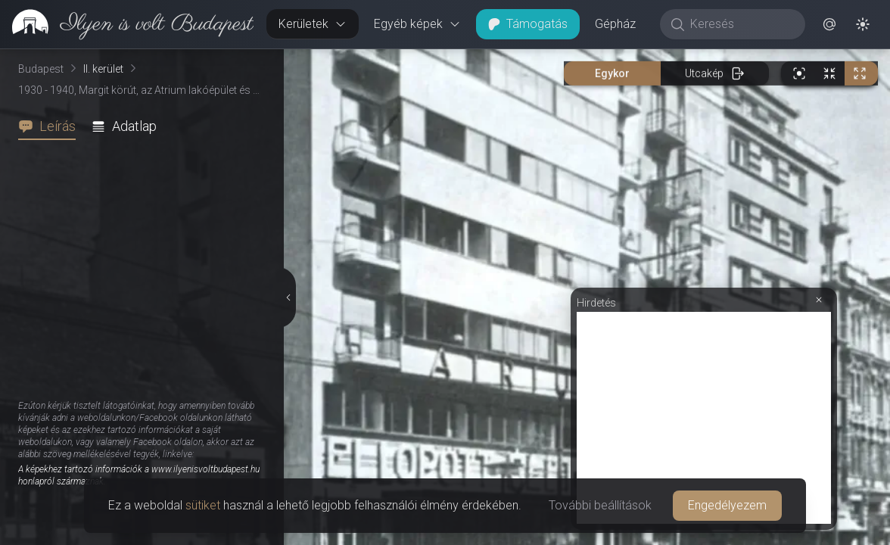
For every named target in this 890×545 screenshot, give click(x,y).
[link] (127, 24)
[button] (829, 24)
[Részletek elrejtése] (288, 297)
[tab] (51, 126)
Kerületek (313, 24)
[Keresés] (740, 24)
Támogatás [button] (528, 24)
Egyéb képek (417, 24)
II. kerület (103, 69)
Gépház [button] (615, 24)
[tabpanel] (148, 342)
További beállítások (600, 505)
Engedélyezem (727, 505)
